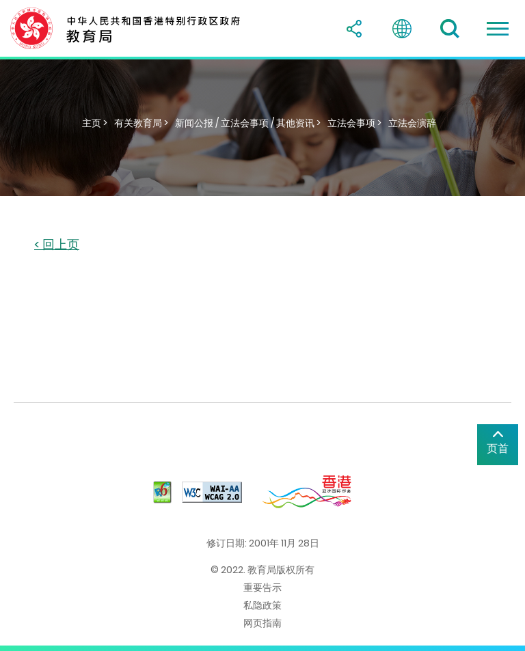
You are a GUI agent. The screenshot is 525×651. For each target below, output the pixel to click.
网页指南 (262, 623)
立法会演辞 (412, 123)
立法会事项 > (354, 123)
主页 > (94, 123)
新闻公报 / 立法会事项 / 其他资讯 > (248, 123)
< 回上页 (56, 245)
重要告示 (262, 587)
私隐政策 (262, 605)
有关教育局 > (141, 123)
